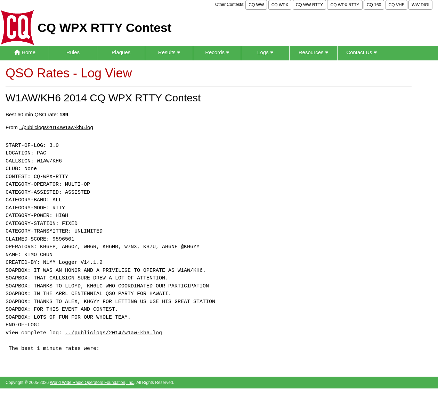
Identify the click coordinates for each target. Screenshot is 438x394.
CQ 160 (374, 4)
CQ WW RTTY (309, 4)
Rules (73, 52)
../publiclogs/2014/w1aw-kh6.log (56, 127)
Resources (313, 52)
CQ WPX (280, 4)
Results (169, 52)
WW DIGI (420, 4)
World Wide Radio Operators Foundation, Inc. (92, 382)
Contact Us (361, 52)
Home (24, 52)
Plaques (121, 52)
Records (217, 52)
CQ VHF (396, 4)
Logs (265, 52)
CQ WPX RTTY (344, 4)
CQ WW (256, 4)
